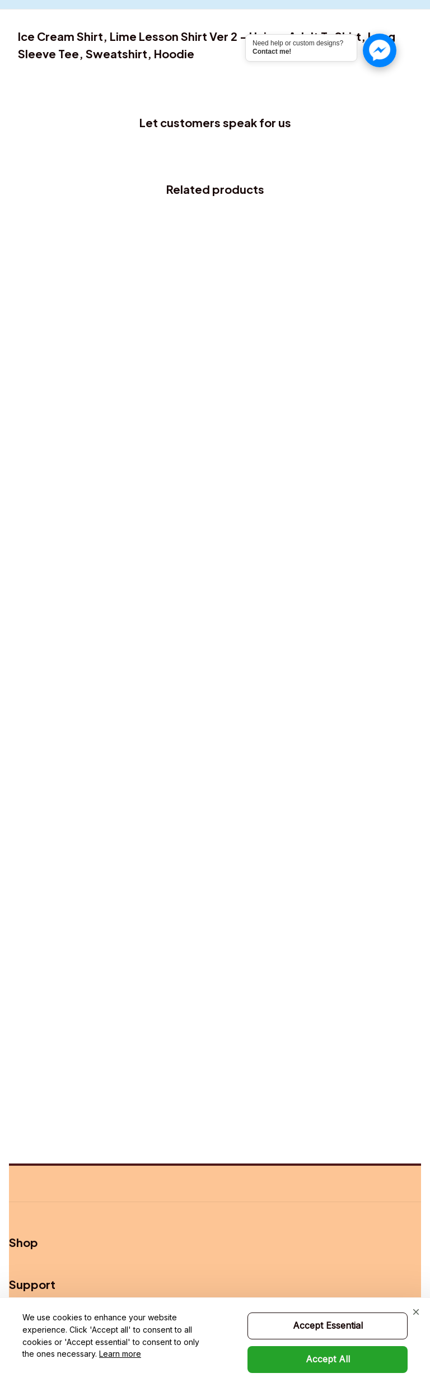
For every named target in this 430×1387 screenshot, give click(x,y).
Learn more (120, 1353)
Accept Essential (328, 1325)
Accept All (328, 1359)
